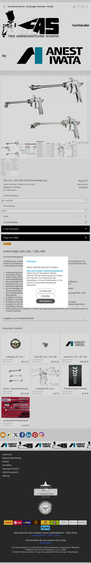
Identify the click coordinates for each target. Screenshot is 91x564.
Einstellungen (45, 291)
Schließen (45, 296)
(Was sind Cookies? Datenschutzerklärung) (45, 271)
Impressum (31, 261)
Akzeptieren (45, 301)
